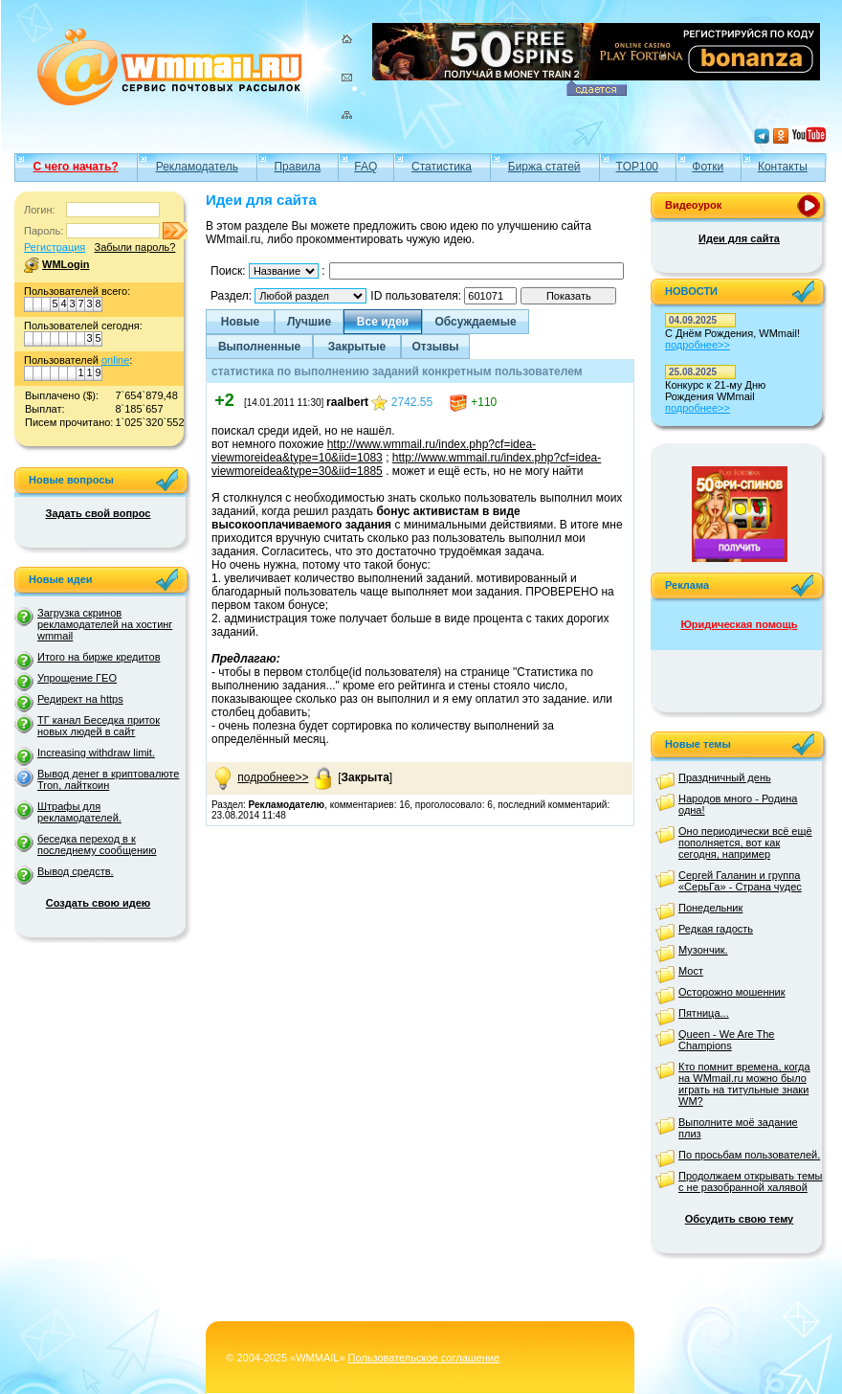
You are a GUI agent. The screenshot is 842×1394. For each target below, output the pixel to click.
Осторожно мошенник (732, 992)
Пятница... (703, 1013)
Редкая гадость (715, 928)
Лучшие (309, 321)
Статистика (441, 166)
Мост (690, 971)
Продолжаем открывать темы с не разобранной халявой (750, 1181)
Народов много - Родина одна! (737, 804)
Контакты (783, 166)
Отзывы (434, 346)
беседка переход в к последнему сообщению (96, 844)
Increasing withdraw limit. (96, 752)
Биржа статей (544, 166)
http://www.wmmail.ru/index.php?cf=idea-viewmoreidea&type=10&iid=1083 (373, 451)
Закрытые (357, 346)
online (115, 360)
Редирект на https (80, 699)
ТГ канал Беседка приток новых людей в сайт (98, 725)
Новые (240, 321)
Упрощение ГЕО (77, 678)
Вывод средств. (75, 871)
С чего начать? (76, 166)
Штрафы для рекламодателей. (79, 811)
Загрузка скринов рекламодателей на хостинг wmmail (104, 624)
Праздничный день (724, 777)
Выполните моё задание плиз (738, 1127)
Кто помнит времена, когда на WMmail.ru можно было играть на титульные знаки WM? (744, 1084)
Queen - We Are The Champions (726, 1039)
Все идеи (383, 321)
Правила (297, 166)
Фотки (707, 166)
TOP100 (637, 166)
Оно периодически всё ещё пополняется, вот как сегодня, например (745, 842)
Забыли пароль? (134, 247)
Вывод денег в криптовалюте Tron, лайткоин (108, 779)
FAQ (365, 166)
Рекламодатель (197, 166)
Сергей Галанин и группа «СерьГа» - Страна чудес (740, 880)
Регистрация (54, 247)
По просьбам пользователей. (749, 1154)
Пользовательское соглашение (423, 1357)
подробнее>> (272, 777)
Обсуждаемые (475, 321)
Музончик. (703, 950)
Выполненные (259, 346)
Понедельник (710, 907)
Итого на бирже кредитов (98, 657)
